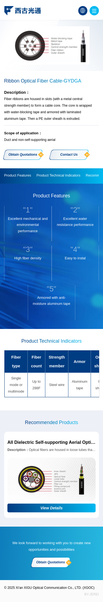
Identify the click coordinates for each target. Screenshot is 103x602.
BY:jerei (91, 594)
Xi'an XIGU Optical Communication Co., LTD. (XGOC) (55, 588)
